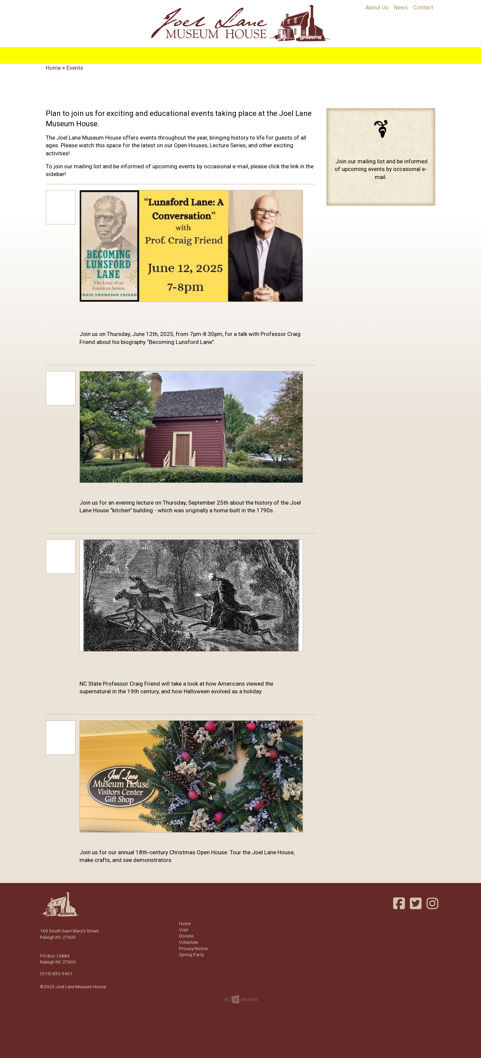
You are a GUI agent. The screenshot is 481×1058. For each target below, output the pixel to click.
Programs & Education (201, 51)
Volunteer (354, 51)
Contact (423, 7)
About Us (376, 7)
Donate (186, 935)
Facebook (400, 903)
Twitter (416, 903)
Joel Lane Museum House (240, 23)
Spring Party (191, 954)
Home (121, 51)
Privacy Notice (193, 948)
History (148, 51)
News (401, 7)
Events (273, 51)
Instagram (433, 903)
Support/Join (311, 51)
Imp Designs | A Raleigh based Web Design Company (240, 1000)
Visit (249, 51)
